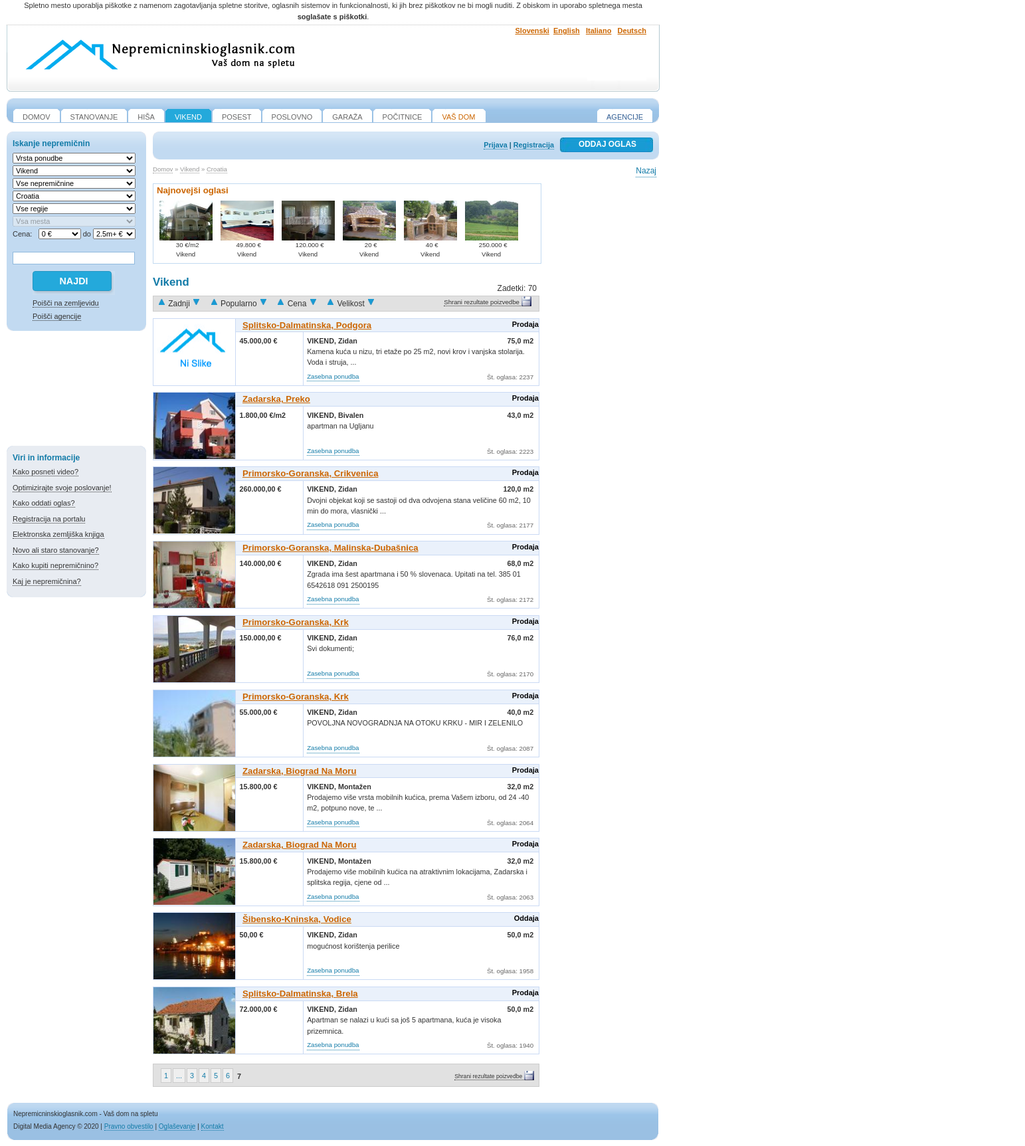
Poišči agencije (57, 316)
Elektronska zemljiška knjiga (58, 534)
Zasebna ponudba (333, 376)
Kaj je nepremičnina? (47, 581)
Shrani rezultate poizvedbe (481, 302)
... (179, 1076)
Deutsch (632, 31)
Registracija (533, 145)
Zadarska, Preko (276, 399)
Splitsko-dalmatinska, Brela (300, 994)
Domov (163, 169)
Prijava (495, 145)
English (566, 31)
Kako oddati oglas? (44, 503)
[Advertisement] (76, 390)
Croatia (217, 169)
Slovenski (532, 31)
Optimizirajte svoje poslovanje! (62, 488)
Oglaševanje (177, 1126)
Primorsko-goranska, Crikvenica (310, 473)
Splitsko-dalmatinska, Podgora (306, 325)
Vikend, (322, 341)
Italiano (599, 31)
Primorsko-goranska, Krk (295, 622)
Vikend (189, 169)
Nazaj (646, 170)
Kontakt (212, 1126)
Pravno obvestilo (128, 1126)
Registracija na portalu (49, 519)
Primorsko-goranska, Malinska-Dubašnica (330, 548)
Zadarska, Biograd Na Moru (299, 771)
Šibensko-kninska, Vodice (296, 919)
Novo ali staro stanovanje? (56, 550)
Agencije (624, 117)
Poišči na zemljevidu (66, 303)
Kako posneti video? (45, 472)
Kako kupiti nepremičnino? (55, 565)
